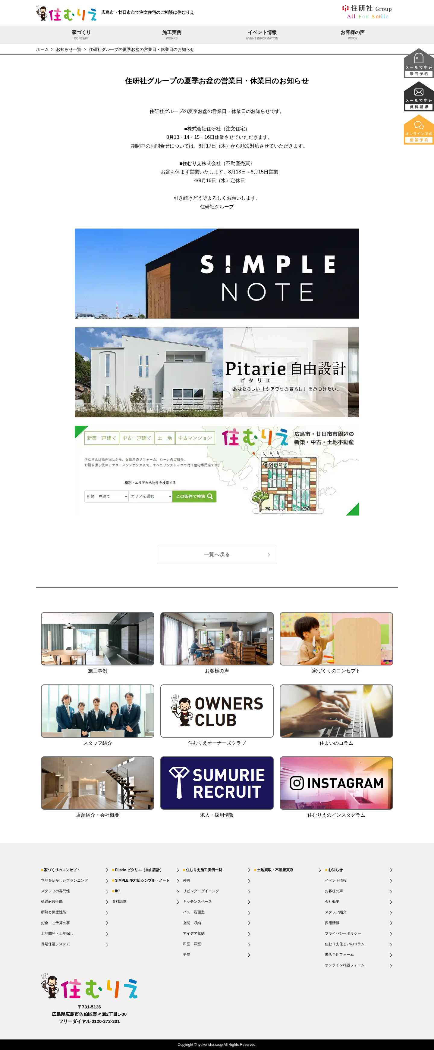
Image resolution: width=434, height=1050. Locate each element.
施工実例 (171, 35)
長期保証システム (55, 944)
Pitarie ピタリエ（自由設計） (139, 870)
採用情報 (332, 923)
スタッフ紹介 (336, 912)
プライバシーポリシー (343, 933)
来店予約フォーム (339, 954)
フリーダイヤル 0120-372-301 (89, 1021)
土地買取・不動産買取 (275, 870)
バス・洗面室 (194, 912)
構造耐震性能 (52, 901)
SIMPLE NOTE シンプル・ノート (142, 880)
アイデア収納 (194, 933)
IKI (117, 891)
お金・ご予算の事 (55, 923)
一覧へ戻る (217, 554)
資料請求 (119, 901)
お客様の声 (352, 35)
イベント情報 (262, 35)
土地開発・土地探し (57, 933)
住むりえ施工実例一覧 (204, 870)
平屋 (186, 954)
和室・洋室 (192, 944)
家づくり (81, 35)
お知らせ (335, 870)
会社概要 (332, 901)
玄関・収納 (192, 923)
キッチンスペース (197, 901)
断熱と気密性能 (53, 912)
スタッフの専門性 (55, 891)
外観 (186, 880)
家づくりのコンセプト (62, 870)
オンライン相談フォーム (345, 965)
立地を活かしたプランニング (64, 880)
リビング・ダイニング (201, 891)
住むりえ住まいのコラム (345, 944)
